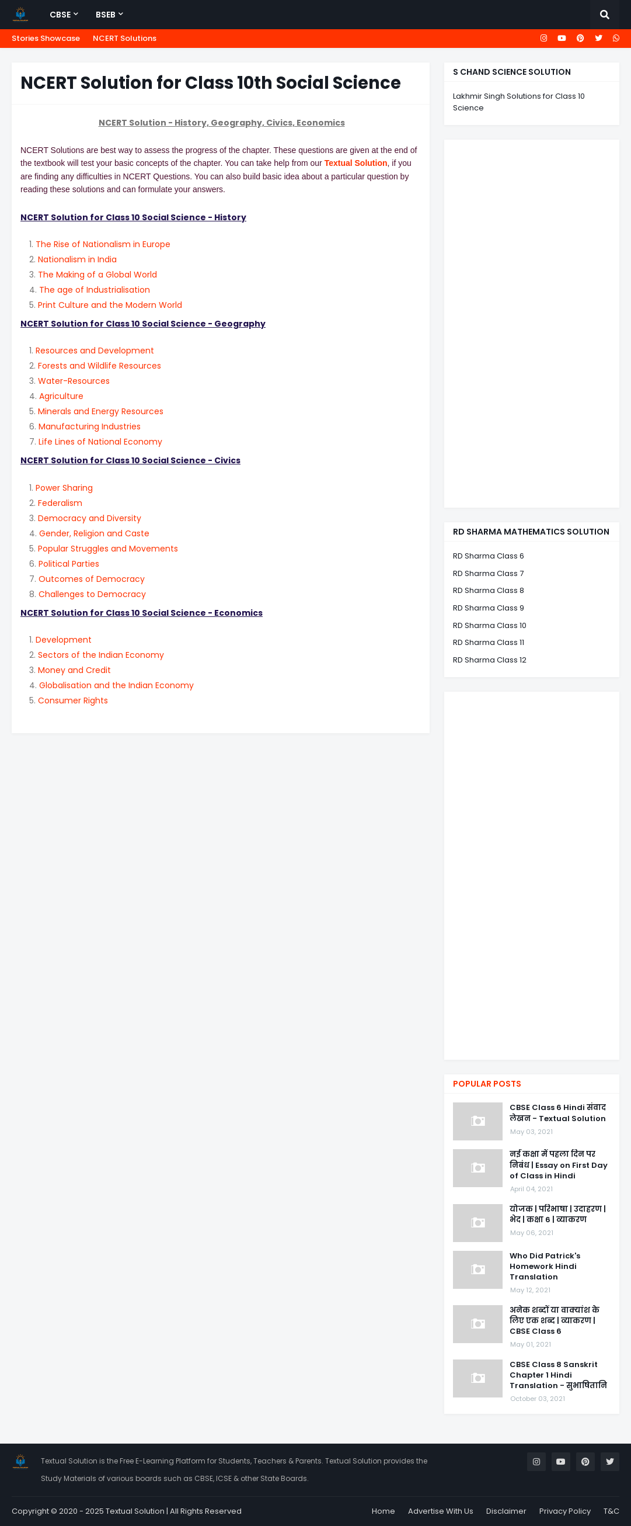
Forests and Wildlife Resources (99, 366)
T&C (611, 1511)
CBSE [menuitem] (60, 14)
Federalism (60, 503)
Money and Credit (74, 670)
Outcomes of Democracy (92, 579)
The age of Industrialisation (94, 290)
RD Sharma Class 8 (488, 590)
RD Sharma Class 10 (490, 625)
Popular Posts (487, 1084)
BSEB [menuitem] (106, 14)
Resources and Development (95, 350)
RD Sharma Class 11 (488, 642)
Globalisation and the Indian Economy (116, 685)
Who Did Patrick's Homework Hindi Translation (545, 1266)
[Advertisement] (532, 323)
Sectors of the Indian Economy (101, 655)
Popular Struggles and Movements (108, 548)
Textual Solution (356, 163)
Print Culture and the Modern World (110, 305)
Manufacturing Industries (90, 426)
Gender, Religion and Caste (94, 533)
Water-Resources (74, 381)
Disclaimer (506, 1511)
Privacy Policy (565, 1511)
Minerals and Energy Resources (100, 411)
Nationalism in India (77, 259)
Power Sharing (64, 488)
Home (383, 1511)
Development (64, 640)
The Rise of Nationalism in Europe (103, 244)
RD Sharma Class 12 (490, 659)
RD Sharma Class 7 (488, 573)
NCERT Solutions (124, 38)
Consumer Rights (73, 700)
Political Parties (69, 564)
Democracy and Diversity (89, 518)
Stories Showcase (46, 38)
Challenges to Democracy (92, 594)
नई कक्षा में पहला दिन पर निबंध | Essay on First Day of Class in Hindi (559, 1165)
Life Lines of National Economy (100, 442)
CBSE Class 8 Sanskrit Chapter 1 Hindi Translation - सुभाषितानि (558, 1375)
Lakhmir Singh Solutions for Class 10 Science (519, 102)
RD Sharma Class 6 (488, 555)
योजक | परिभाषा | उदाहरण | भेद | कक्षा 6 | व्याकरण (558, 1214)
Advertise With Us (440, 1511)
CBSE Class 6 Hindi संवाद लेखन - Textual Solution (558, 1112)
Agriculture (61, 396)
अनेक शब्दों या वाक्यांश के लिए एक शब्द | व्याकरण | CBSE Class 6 (554, 1321)
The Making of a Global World (97, 274)
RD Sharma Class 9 (488, 607)
